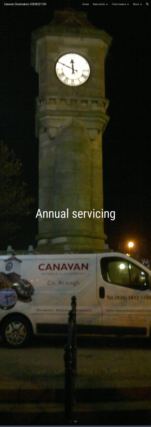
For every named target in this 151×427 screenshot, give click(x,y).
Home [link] (85, 4)
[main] (75, 214)
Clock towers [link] (119, 4)
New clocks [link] (99, 4)
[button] (147, 4)
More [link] (136, 4)
